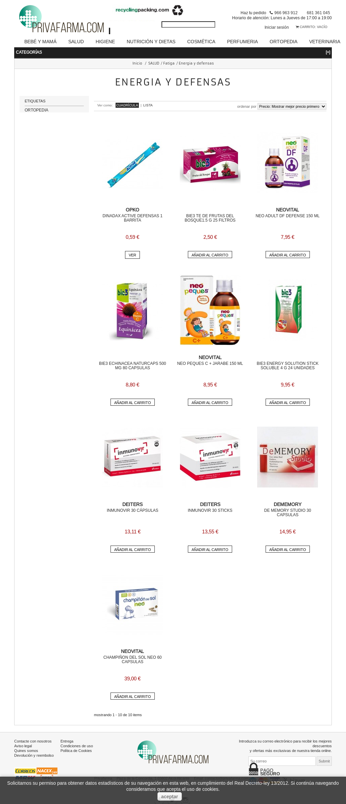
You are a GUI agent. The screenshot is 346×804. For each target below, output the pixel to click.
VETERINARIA (324, 41)
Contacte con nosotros (33, 741)
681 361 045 (318, 12)
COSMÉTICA (201, 41)
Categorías (173, 52)
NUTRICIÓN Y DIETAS (151, 41)
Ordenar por (246, 106)
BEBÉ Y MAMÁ (40, 41)
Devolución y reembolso (34, 755)
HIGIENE (105, 41)
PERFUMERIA (242, 41)
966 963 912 (286, 12)
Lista (148, 105)
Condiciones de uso (76, 746)
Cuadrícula (127, 105)
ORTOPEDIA (283, 41)
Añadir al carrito (210, 255)
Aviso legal (23, 746)
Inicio (137, 63)
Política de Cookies (76, 750)
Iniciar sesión (277, 27)
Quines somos (26, 750)
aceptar (169, 796)
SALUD (76, 41)
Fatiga (169, 63)
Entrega (66, 741)
